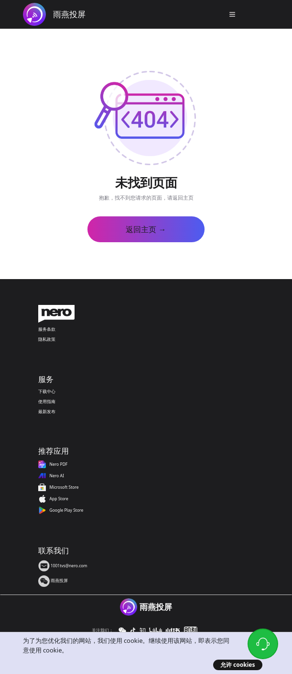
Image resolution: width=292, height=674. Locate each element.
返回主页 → (146, 229)
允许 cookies (237, 665)
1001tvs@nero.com (62, 565)
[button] (232, 14)
